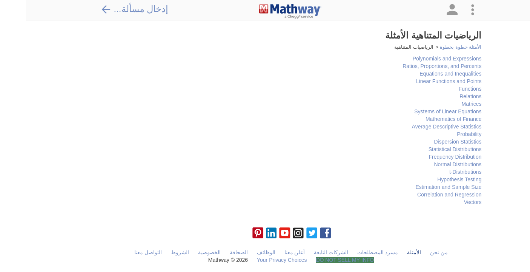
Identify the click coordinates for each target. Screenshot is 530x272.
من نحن (413, 252)
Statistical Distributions (429, 149)
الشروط (154, 252)
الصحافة (213, 252)
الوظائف (240, 252)
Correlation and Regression (423, 195)
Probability (443, 134)
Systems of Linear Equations (421, 111)
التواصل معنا (122, 252)
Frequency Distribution (428, 157)
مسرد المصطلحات (351, 252)
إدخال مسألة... (109, 9)
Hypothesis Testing (433, 179)
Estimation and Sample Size (422, 187)
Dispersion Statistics (431, 142)
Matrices (446, 104)
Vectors (447, 202)
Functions (444, 89)
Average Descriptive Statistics (421, 127)
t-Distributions (439, 172)
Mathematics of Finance (427, 119)
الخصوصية (183, 252)
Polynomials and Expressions (421, 59)
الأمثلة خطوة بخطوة (434, 47)
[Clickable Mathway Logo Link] (264, 11)
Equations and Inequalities (424, 74)
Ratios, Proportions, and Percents (415, 66)
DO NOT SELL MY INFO (319, 260)
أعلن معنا (268, 252)
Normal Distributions (431, 164)
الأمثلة (388, 252)
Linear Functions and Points (423, 81)
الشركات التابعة (305, 252)
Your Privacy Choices (256, 260)
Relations (444, 96)
